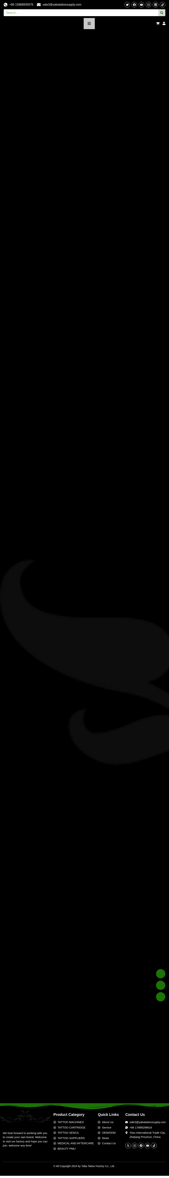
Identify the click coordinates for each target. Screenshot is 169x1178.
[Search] (161, 12)
